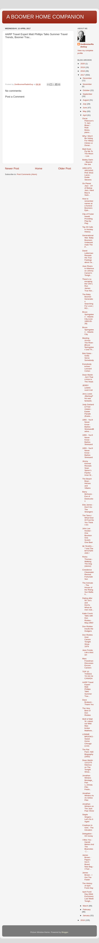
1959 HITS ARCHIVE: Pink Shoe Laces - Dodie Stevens (88, 174)
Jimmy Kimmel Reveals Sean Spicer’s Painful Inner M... (87, 468)
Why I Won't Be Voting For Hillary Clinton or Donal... (87, 140)
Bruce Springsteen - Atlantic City (88, 330)
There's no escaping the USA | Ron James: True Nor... (88, 285)
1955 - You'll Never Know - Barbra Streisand (87, 439)
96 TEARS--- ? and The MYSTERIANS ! (87, 549)
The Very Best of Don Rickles (86, 711)
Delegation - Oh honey (87, 835)
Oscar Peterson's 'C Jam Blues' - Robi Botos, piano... (88, 125)
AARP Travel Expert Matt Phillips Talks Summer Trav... (87, 689)
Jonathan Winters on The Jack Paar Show (88, 807)
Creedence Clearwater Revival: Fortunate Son (88, 574)
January (86, 915)
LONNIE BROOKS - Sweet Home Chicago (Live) (88, 740)
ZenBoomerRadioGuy (87, 45)
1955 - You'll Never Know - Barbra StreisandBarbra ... (88, 425)
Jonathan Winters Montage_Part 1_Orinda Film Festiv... (87, 782)
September (87, 94)
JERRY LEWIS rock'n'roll (87, 387)
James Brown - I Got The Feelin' (87, 876)
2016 (82, 920)
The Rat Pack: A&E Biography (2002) (88, 753)
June (85, 108)
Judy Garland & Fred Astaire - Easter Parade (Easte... (88, 410)
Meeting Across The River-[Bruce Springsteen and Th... (88, 344)
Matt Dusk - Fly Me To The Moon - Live (87, 152)
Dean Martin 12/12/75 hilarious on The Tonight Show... (87, 766)
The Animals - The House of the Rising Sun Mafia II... (87, 589)
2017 (82, 75)
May (85, 111)
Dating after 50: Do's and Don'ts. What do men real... (88, 604)
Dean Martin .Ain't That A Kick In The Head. (88, 378)
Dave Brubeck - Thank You (88, 702)
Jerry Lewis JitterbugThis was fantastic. (87, 397)
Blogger (65, 932)
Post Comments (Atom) (27, 174)
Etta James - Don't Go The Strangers (87, 508)
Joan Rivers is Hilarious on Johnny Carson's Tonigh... (88, 270)
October (86, 90)
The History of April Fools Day (87, 885)
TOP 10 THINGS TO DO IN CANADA (87, 675)
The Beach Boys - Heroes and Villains (87, 483)
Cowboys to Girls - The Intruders (88, 827)
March (86, 906)
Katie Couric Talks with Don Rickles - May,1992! (87, 618)
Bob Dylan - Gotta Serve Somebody (88, 356)
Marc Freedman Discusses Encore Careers (87, 663)
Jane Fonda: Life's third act (87, 652)
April (85, 115)
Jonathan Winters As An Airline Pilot (88, 796)
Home (38, 168)
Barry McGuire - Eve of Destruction (87, 496)
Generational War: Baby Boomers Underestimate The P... (88, 241)
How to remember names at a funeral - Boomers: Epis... (87, 204)
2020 (82, 64)
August (86, 100)
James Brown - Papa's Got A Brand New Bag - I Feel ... (88, 862)
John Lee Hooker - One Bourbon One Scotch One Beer (87, 535)
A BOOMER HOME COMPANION (45, 17)
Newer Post (12, 168)
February (87, 909)
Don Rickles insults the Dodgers (87, 628)
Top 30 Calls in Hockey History (87, 229)
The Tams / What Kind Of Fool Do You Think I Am (88, 520)
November (87, 84)
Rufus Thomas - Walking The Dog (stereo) (87, 561)
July (85, 104)
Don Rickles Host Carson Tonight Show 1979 (87, 641)
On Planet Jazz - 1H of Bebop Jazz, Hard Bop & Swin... (88, 189)
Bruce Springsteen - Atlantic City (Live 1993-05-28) (88, 318)
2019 (82, 67)
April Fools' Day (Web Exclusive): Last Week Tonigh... (88, 896)
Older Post (64, 168)
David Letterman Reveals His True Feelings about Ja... (88, 256)
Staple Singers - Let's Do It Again (87, 818)
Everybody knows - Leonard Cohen (87, 367)
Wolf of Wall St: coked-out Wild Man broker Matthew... (87, 725)
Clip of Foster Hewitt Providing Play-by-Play (88, 218)
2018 (82, 71)
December (87, 78)
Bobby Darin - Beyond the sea (87, 162)
